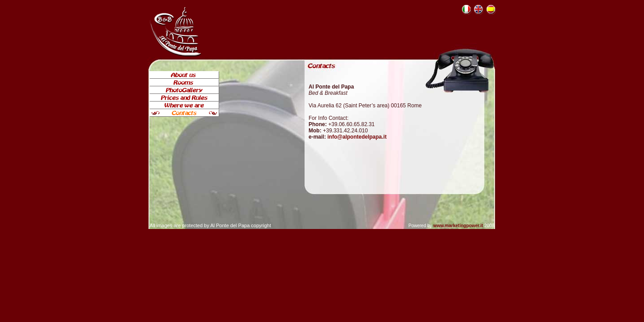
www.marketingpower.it (458, 225)
